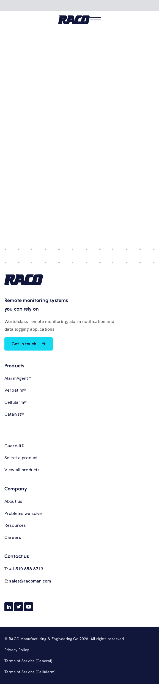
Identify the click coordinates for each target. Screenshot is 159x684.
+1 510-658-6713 (26, 569)
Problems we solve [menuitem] (23, 513)
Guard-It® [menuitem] (14, 446)
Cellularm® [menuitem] (15, 402)
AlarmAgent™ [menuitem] (17, 378)
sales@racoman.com (30, 581)
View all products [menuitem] (22, 470)
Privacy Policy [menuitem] (16, 649)
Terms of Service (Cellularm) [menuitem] (30, 671)
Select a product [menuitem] (21, 458)
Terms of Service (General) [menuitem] (28, 660)
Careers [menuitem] (12, 537)
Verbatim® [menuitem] (15, 390)
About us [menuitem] (13, 501)
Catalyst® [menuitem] (14, 414)
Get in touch (24, 344)
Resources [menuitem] (15, 525)
